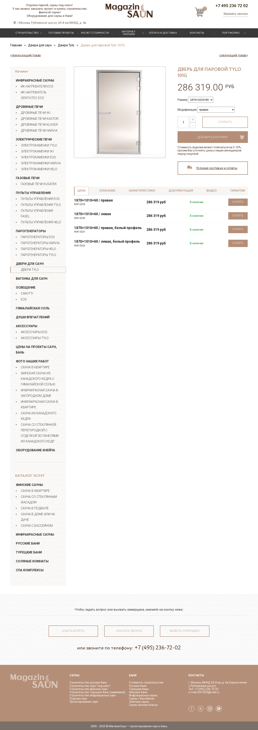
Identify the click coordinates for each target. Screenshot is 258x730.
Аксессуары (26, 326)
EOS (24, 299)
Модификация (187, 109)
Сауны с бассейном (141, 698)
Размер (182, 99)
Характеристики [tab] (142, 191)
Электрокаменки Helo (39, 169)
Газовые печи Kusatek (39, 184)
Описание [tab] (107, 191)
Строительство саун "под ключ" (90, 685)
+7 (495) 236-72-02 (158, 648)
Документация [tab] (181, 191)
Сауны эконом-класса (143, 704)
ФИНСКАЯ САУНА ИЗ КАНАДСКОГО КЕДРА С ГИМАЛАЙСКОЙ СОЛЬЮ (38, 378)
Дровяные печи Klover (39, 124)
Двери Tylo (30, 270)
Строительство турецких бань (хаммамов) (97, 692)
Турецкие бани (29, 552)
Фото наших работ (32, 361)
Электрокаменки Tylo (39, 145)
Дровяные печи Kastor (39, 119)
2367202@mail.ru (208, 692)
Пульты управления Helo (41, 222)
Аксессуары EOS (34, 332)
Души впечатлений (33, 317)
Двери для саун (30, 264)
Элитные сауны (139, 701)
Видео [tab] (211, 191)
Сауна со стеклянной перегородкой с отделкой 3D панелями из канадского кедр (40, 433)
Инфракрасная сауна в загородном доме (39, 393)
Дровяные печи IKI (36, 113)
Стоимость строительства (146, 682)
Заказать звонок (235, 14)
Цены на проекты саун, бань (36, 349)
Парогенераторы (31, 231)
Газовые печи (27, 178)
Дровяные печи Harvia (39, 130)
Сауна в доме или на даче (38, 517)
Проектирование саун (84, 701)
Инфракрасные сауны (35, 80)
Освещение (25, 287)
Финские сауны (29, 485)
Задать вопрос (73, 631)
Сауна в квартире (35, 367)
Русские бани (28, 543)
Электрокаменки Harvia (41, 163)
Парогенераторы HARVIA (40, 243)
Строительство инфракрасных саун (93, 695)
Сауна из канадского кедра (38, 416)
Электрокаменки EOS (38, 157)
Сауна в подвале (35, 508)
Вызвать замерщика (185, 631)
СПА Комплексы (30, 570)
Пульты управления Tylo (41, 205)
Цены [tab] (81, 191)
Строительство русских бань (88, 682)
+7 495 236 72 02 (232, 5)
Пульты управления (33, 193)
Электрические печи (34, 139)
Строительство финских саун (89, 689)
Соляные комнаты (32, 561)
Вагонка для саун (31, 278)
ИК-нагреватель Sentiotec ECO (34, 95)
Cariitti (27, 293)
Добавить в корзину (213, 137)
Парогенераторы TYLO (38, 255)
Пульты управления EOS (40, 199)
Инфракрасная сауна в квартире (39, 404)
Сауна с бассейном (37, 526)
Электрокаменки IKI (37, 151)
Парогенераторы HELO (38, 249)
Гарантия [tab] (237, 191)
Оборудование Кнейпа (35, 450)
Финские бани (138, 692)
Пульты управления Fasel (37, 213)
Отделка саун (78, 698)
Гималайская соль (33, 308)
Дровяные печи (29, 107)
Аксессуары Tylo (35, 338)
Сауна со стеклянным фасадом (39, 499)
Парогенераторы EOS (38, 237)
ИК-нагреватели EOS (37, 86)
